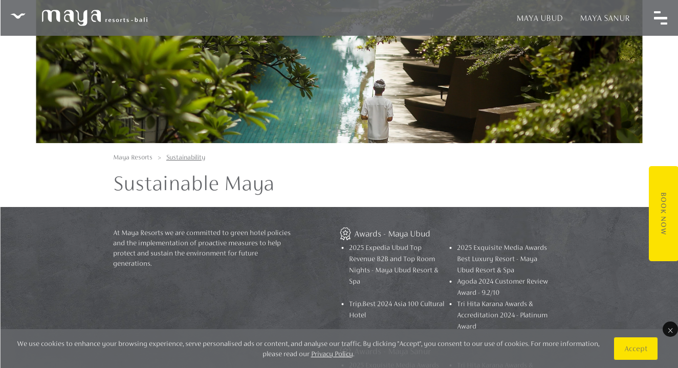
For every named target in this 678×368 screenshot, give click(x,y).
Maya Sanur (604, 18)
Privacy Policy (332, 354)
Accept (635, 348)
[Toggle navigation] (660, 18)
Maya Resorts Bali (78, 18)
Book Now (663, 213)
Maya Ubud (539, 18)
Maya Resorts (132, 157)
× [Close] (670, 329)
